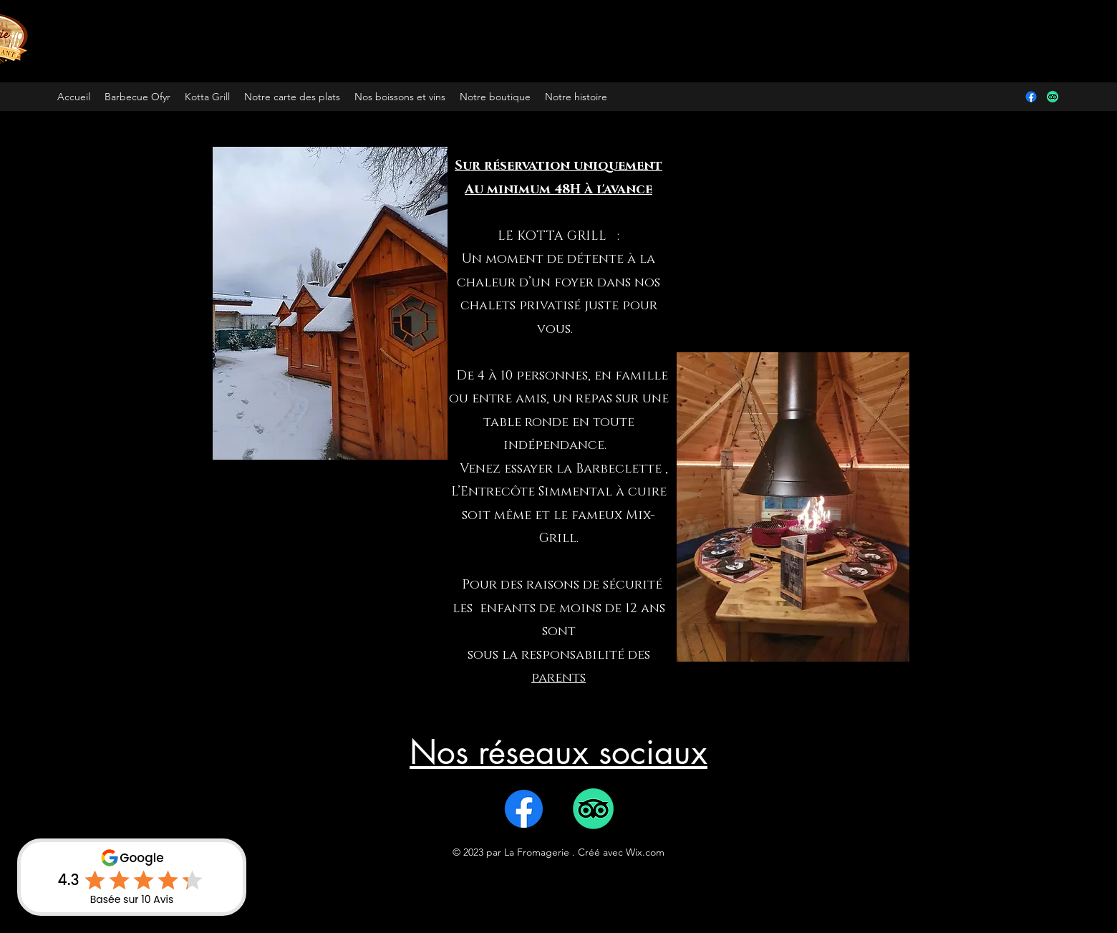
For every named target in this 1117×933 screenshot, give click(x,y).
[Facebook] (1031, 97)
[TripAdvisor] (1052, 97)
